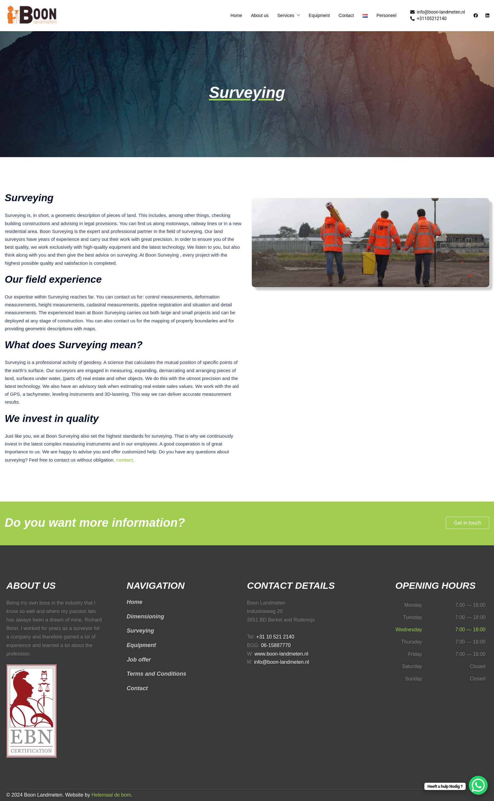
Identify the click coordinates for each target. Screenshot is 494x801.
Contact (346, 15)
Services (285, 15)
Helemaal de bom (111, 795)
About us (259, 15)
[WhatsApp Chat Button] (478, 785)
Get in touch (467, 522)
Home (236, 15)
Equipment (319, 15)
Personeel (386, 15)
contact (124, 460)
